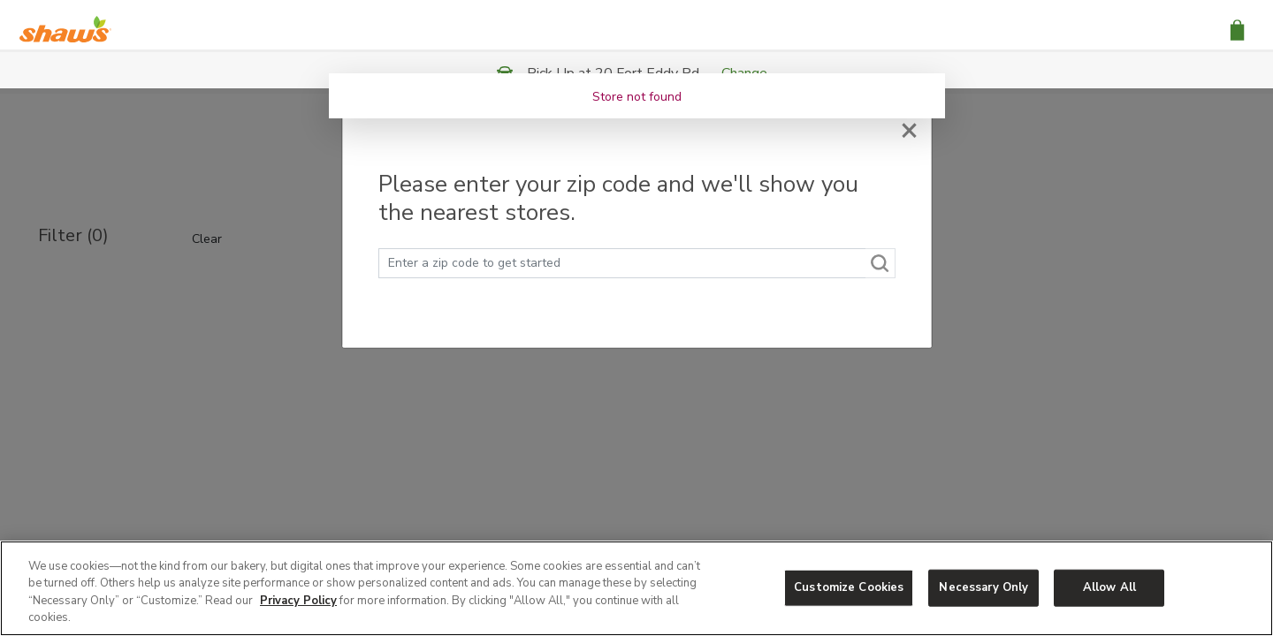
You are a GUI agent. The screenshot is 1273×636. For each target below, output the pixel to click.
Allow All (1109, 587)
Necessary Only (983, 587)
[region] (636, 588)
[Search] (880, 263)
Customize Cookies (848, 587)
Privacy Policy (298, 601)
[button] (1237, 28)
